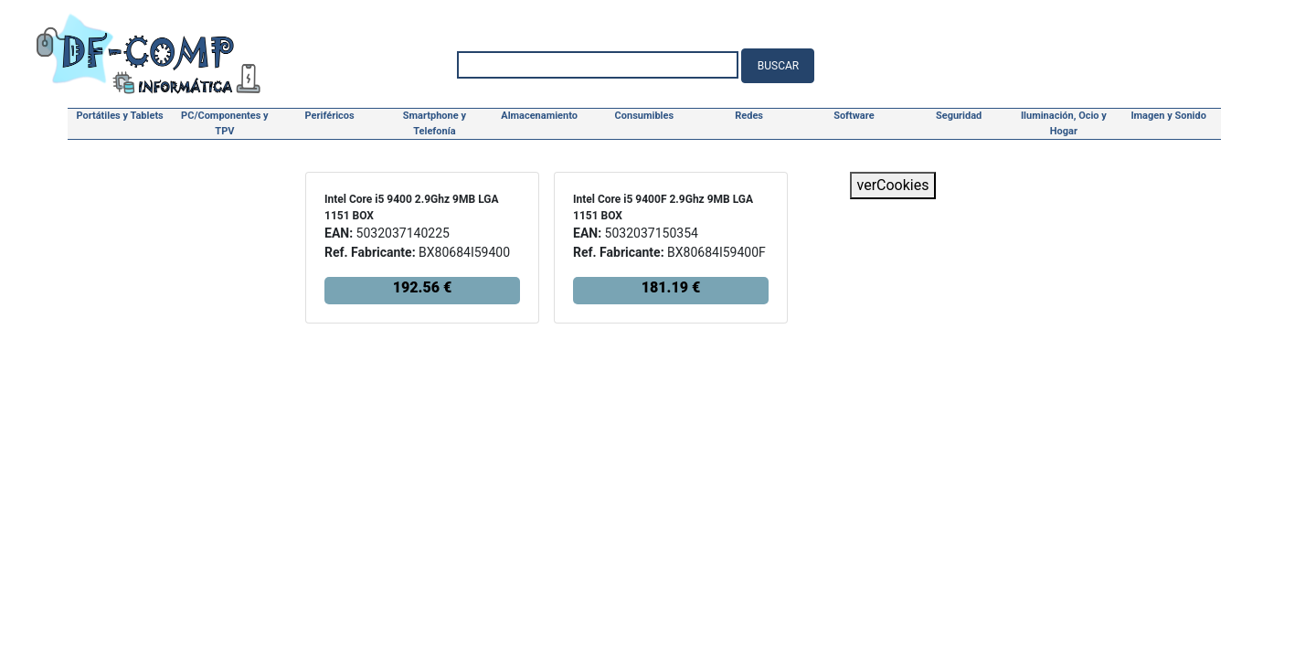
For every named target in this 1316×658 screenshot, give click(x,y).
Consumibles (644, 116)
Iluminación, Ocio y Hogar (1064, 123)
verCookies (893, 185)
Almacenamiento (539, 116)
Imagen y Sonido (1168, 116)
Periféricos (330, 116)
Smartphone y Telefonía (434, 123)
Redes (749, 116)
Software (853, 116)
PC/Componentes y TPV (225, 123)
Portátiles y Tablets (119, 116)
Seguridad (959, 116)
